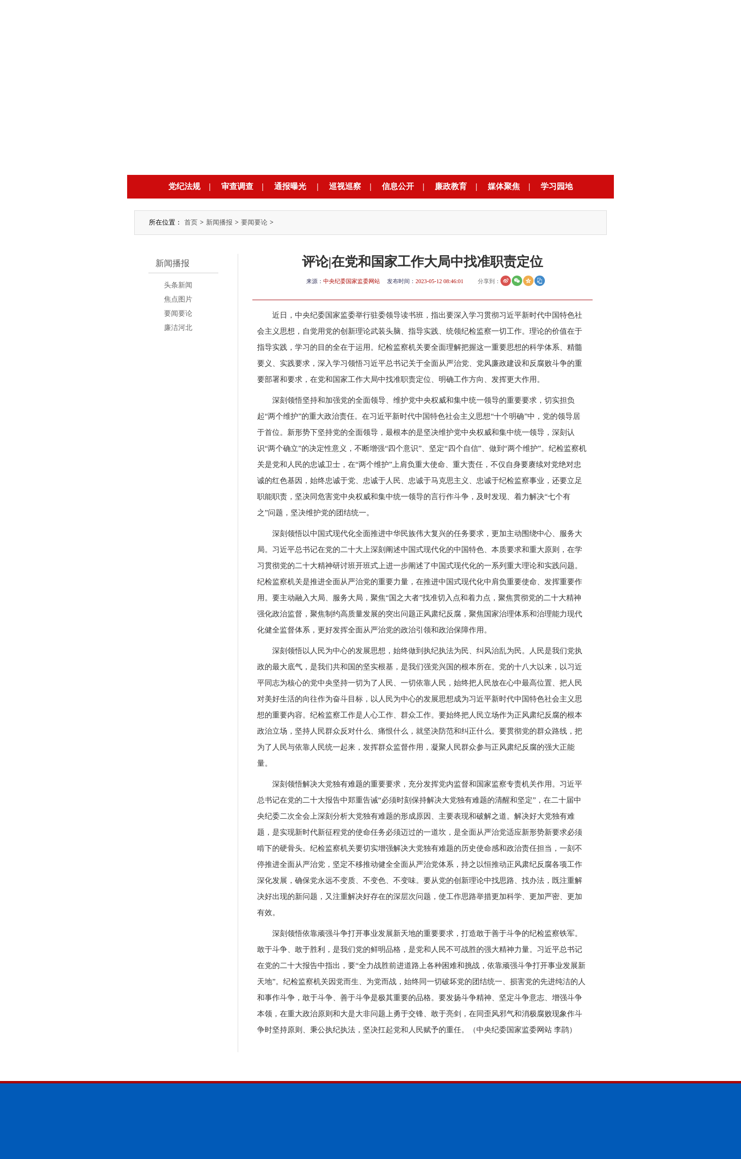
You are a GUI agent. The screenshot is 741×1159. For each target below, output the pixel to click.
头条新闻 (178, 285)
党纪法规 (184, 186)
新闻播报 (219, 222)
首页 (191, 222)
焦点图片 (178, 299)
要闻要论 (254, 222)
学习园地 (557, 186)
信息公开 (398, 186)
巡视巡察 (345, 186)
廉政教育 (451, 186)
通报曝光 (290, 186)
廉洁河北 (178, 327)
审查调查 (237, 186)
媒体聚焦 (504, 186)
